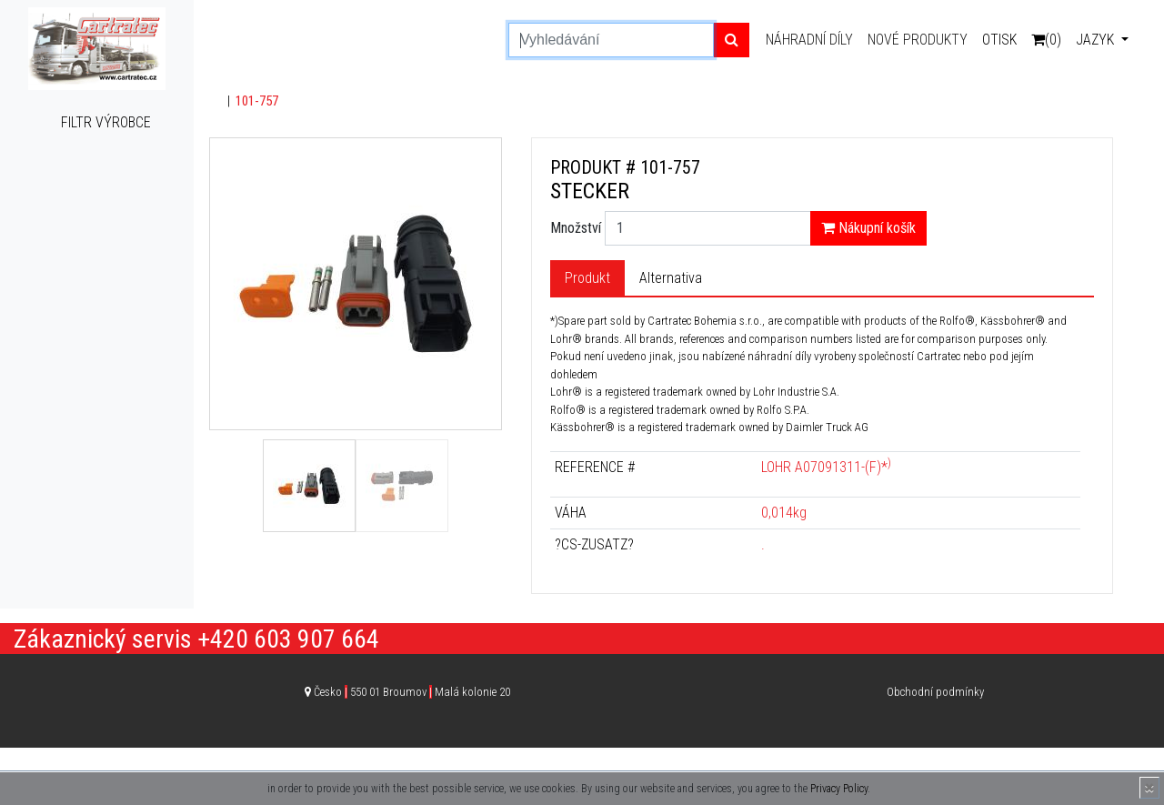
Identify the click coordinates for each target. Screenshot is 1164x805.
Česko (412, 692)
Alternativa (670, 278)
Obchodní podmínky (935, 692)
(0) (1046, 39)
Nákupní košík (868, 227)
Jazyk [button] (1097, 39)
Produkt (587, 278)
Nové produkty (918, 39)
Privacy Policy (839, 788)
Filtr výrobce (106, 122)
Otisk (999, 39)
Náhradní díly (809, 39)
